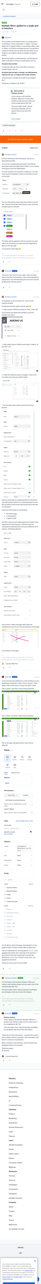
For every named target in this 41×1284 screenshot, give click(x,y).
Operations (13, 1123)
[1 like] (10, 663)
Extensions (13, 1092)
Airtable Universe (15, 1198)
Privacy (20, 1264)
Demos (11, 1158)
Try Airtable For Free (16, 1229)
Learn (11, 1140)
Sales (11, 1132)
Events (11, 1149)
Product (12, 1114)
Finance (12, 1136)
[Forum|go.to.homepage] (13, 4)
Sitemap (20, 1258)
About (11, 1207)
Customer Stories (15, 1162)
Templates (13, 1193)
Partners (12, 1176)
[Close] (35, 1267)
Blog (10, 1215)
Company (12, 1202)
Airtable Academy (16, 1145)
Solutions (12, 1109)
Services (12, 1180)
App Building (14, 1096)
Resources (13, 1171)
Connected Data (15, 1105)
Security (20, 1247)
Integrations (13, 1087)
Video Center (14, 1154)
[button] (2, 4)
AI (9, 1101)
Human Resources (16, 1127)
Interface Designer (9, 16)
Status (11, 1220)
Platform (12, 1078)
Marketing (13, 1118)
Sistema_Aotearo (11, 154)
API (20, 1253)
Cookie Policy (29, 1277)
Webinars (12, 1167)
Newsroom (13, 1224)
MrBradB (8, 37)
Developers (13, 1185)
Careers (12, 1211)
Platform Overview (16, 1083)
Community (13, 1189)
